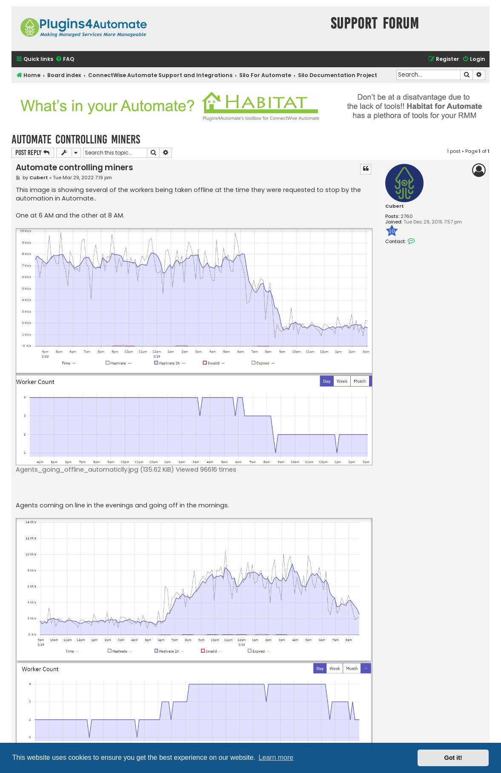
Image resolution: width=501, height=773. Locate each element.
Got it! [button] (453, 757)
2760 (407, 216)
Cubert (394, 206)
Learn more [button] (275, 757)
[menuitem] (64, 59)
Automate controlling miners (75, 139)
